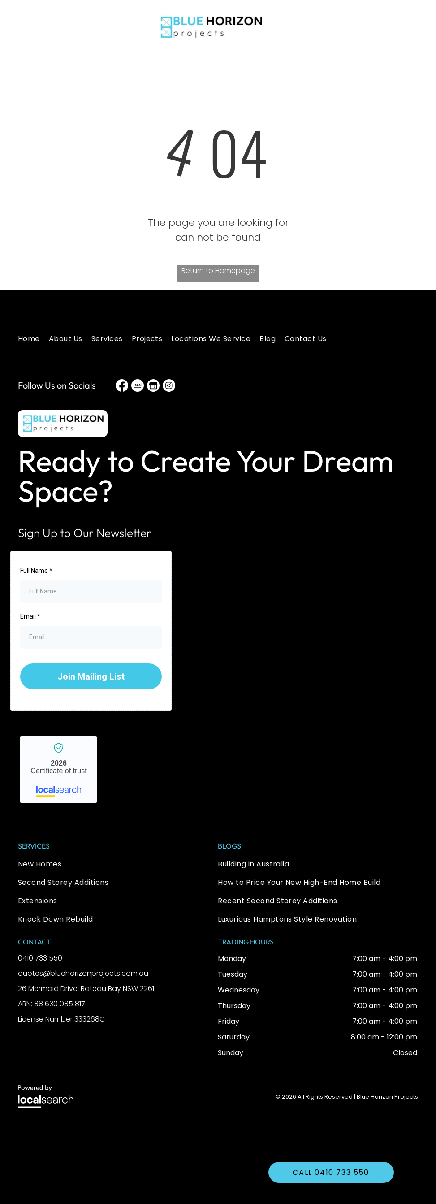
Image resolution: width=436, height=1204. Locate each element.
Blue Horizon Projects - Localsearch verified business (58, 769)
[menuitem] (33, 338)
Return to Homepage (218, 270)
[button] (31, 27)
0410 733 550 (40, 958)
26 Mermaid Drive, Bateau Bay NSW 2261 (86, 988)
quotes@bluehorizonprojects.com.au (83, 973)
